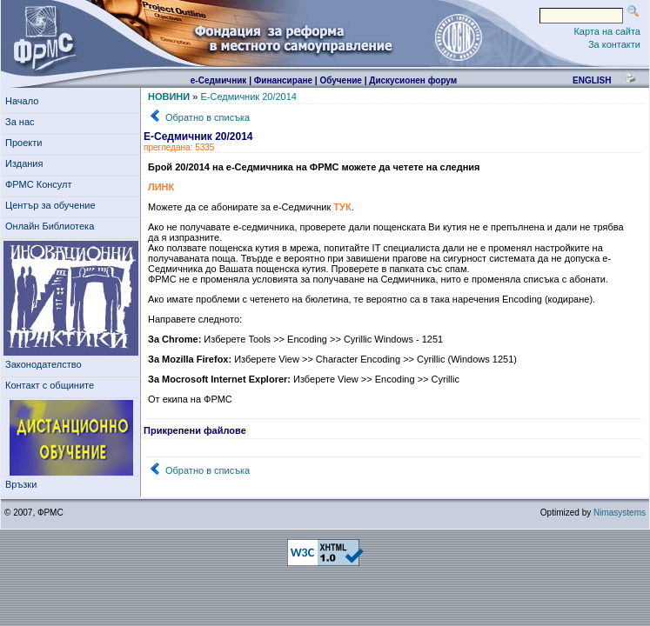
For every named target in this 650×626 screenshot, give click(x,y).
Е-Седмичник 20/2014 (248, 96)
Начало (21, 101)
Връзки (23, 484)
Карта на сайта (606, 31)
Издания (27, 163)
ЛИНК (161, 187)
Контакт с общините (49, 385)
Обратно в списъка (207, 117)
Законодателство (43, 364)
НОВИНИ (169, 96)
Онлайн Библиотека (49, 226)
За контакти (614, 44)
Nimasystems (619, 512)
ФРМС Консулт (41, 184)
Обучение (340, 80)
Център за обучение (53, 205)
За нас (22, 122)
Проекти (26, 142)
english (592, 80)
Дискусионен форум (413, 80)
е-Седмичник (219, 80)
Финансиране (283, 80)
